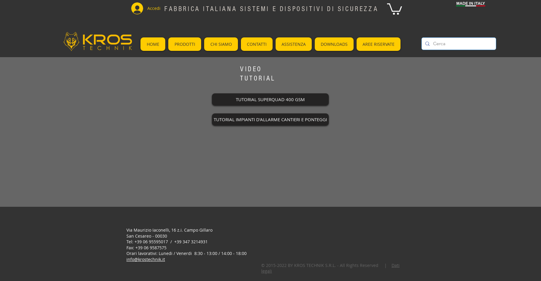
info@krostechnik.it (145, 259)
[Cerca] (458, 44)
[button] (394, 8)
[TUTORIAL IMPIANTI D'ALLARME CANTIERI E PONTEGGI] (270, 119)
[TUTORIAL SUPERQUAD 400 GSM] (270, 99)
